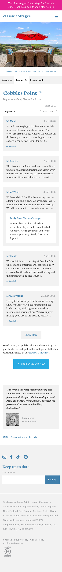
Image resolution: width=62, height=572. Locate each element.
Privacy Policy (21, 539)
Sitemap (7, 539)
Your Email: (8, 472)
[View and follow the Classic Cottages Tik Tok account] (18, 458)
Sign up (52, 479)
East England (25, 511)
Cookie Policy (37, 539)
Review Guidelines (39, 352)
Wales (35, 506)
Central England (48, 506)
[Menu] (56, 16)
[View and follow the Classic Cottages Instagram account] (4, 458)
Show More (31, 335)
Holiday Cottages (39, 502)
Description (7, 80)
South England (23, 506)
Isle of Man (50, 511)
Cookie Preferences (13, 543)
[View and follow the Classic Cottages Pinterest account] (26, 458)
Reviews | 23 (21, 80)
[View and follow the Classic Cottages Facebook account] (11, 458)
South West (9, 506)
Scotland (37, 511)
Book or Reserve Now (33, 364)
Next (52, 111)
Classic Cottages (14, 502)
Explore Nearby (37, 80)
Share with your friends (24, 437)
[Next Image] (56, 42)
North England (10, 511)
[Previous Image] (5, 42)
